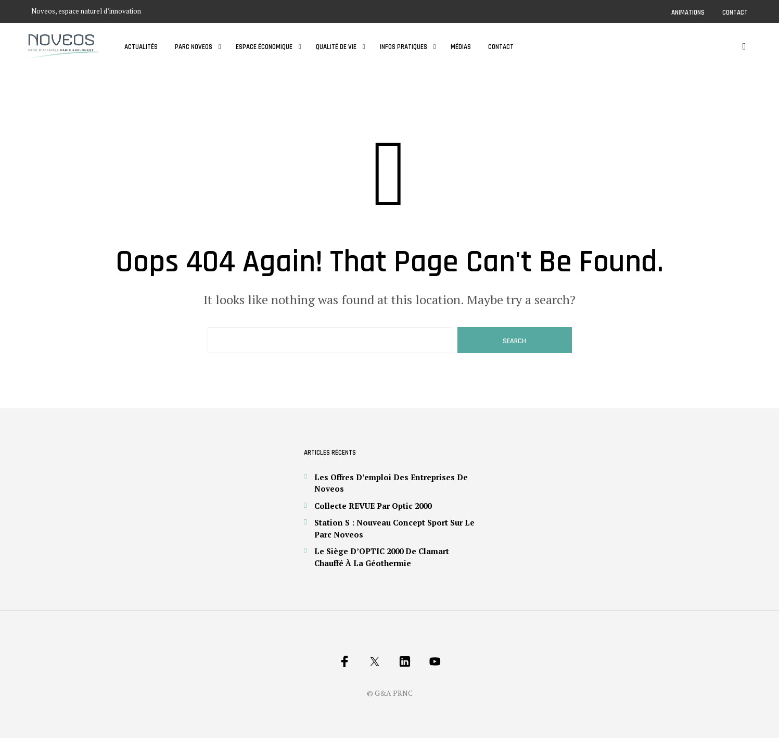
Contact (735, 12)
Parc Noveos (193, 47)
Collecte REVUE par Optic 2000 (372, 506)
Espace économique (264, 47)
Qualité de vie (336, 47)
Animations (688, 12)
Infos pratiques (403, 47)
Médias (461, 47)
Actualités (141, 47)
